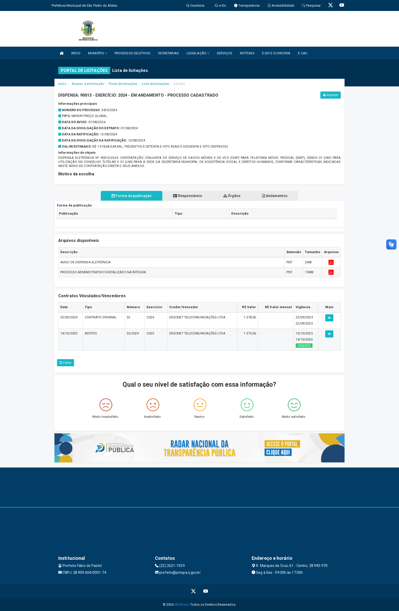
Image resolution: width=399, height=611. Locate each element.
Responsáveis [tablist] (187, 196)
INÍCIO (75, 53)
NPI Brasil (182, 604)
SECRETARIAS (168, 53)
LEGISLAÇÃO (198, 53)
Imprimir (330, 95)
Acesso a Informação (88, 84)
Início (62, 84)
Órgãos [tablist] (232, 196)
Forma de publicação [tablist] (131, 196)
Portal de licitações (123, 84)
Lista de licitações (155, 84)
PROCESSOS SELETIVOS (132, 53)
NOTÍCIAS (247, 53)
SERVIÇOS (224, 53)
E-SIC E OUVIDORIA (276, 53)
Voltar (66, 363)
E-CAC (302, 53)
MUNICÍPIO (97, 53)
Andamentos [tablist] (275, 196)
